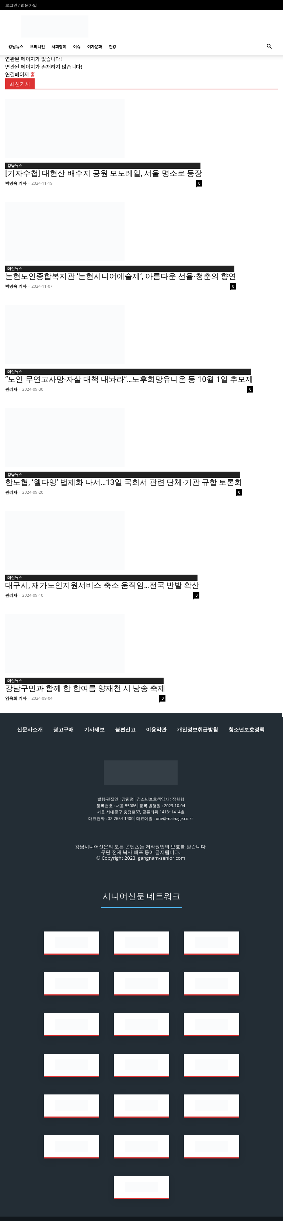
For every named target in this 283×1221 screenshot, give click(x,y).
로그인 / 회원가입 (21, 5)
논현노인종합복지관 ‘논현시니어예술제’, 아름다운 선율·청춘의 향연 (120, 276)
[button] (269, 46)
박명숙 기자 (16, 183)
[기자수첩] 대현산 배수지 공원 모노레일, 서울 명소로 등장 (103, 173)
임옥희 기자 (16, 698)
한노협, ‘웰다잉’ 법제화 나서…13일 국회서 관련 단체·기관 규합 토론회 (123, 482)
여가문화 (94, 46)
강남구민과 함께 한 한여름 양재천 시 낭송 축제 (85, 688)
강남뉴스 (15, 46)
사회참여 (59, 46)
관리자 (11, 389)
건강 (112, 46)
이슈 (76, 46)
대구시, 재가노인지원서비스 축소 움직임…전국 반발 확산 (102, 585)
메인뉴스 (14, 268)
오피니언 (37, 46)
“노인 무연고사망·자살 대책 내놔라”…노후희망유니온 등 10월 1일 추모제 (129, 379)
